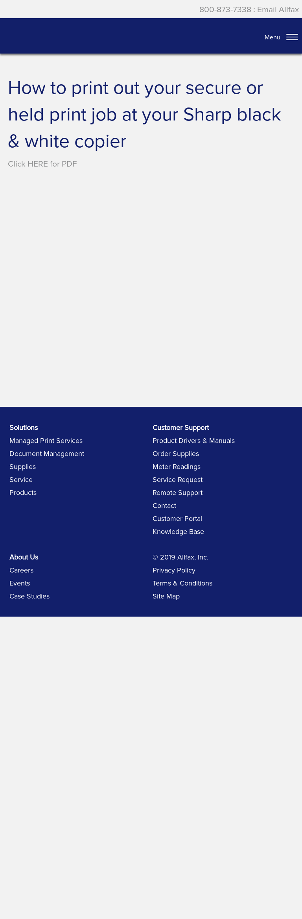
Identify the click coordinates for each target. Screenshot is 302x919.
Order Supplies (176, 453)
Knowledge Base (178, 531)
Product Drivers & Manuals (194, 440)
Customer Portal (177, 518)
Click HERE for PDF (42, 163)
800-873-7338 (225, 9)
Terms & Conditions (182, 583)
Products (23, 492)
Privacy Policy (174, 570)
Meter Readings (177, 466)
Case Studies (29, 596)
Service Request (178, 479)
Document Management (46, 453)
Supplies (22, 466)
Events (19, 583)
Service (21, 479)
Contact (164, 505)
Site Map (166, 596)
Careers (21, 570)
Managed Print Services (46, 440)
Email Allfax (278, 9)
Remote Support (178, 492)
